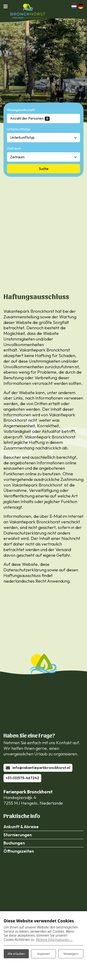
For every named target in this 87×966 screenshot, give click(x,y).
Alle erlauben (16, 954)
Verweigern (70, 954)
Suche (43, 168)
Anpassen (43, 954)
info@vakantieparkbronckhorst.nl (41, 767)
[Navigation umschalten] (6, 6)
